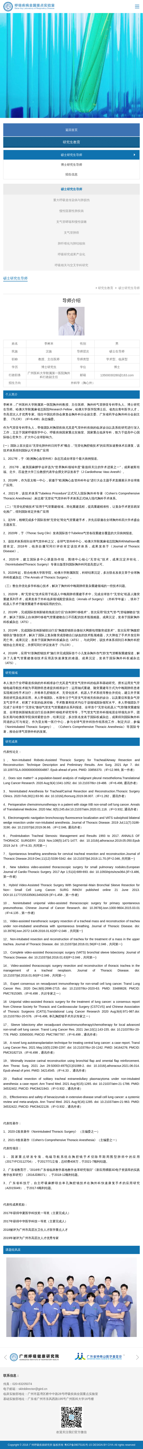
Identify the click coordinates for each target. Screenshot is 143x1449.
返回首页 (71, 130)
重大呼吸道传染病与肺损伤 (71, 200)
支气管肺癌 (71, 232)
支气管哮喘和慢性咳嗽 (71, 221)
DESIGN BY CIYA (103, 1444)
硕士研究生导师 (129, 288)
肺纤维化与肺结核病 (71, 243)
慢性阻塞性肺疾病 (71, 211)
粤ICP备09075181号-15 (78, 1444)
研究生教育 (105, 288)
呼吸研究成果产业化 (71, 254)
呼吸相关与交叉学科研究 (71, 265)
